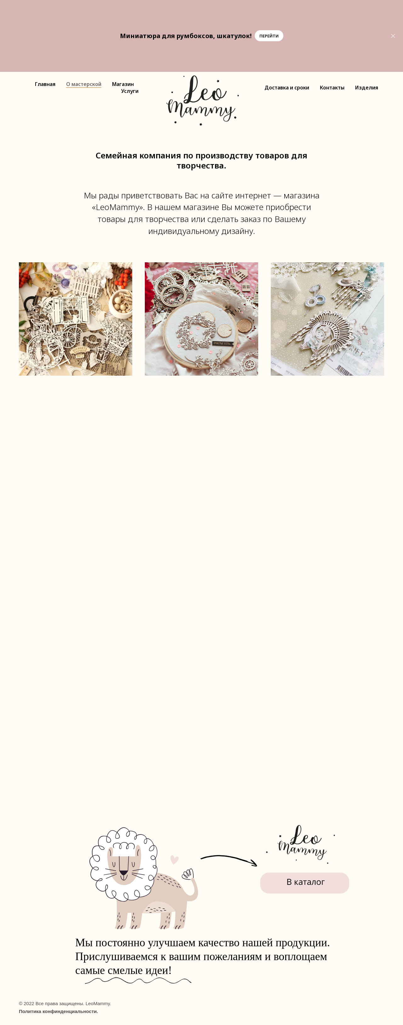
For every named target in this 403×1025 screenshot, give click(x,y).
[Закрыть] (393, 35)
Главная (45, 84)
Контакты (332, 87)
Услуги (130, 91)
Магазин (123, 84)
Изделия (366, 87)
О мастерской (83, 84)
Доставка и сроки (286, 87)
